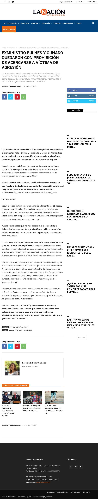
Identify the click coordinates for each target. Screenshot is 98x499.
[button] (93, 23)
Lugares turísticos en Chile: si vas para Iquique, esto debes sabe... (80, 251)
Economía (47, 23)
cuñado (19, 330)
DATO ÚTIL (25, 23)
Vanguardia (69, 23)
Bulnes (11, 330)
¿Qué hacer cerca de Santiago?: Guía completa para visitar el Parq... (81, 287)
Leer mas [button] (81, 337)
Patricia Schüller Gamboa (12, 86)
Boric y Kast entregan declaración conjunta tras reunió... (8, 410)
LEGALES (80, 2)
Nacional (12, 48)
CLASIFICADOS (91, 2)
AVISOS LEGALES (9, 29)
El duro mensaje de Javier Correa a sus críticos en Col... (31, 408)
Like (92, 90)
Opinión (35, 23)
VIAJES (79, 23)
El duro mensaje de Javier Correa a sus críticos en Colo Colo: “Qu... (81, 179)
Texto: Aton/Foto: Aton (19, 327)
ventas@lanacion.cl (43, 482)
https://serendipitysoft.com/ (43, 497)
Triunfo (57, 23)
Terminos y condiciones (57, 492)
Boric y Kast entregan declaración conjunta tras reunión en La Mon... (81, 142)
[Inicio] (4, 23)
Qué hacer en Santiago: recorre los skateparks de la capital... (81, 215)
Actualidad (13, 23)
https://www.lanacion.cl (30, 366)
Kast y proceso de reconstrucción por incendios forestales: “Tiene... (81, 324)
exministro (28, 330)
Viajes (47, 403)
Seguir (91, 95)
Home (4, 48)
